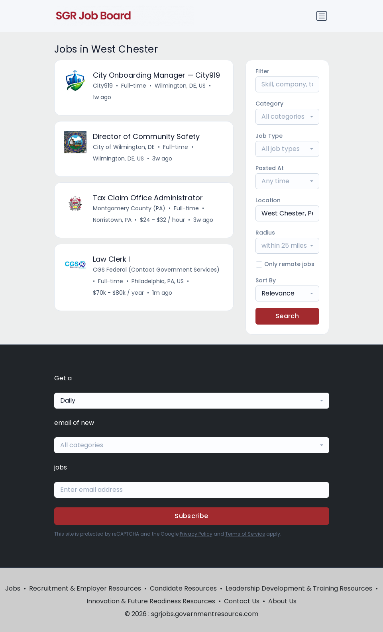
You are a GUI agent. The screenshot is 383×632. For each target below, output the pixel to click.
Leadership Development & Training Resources (299, 588)
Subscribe (191, 515)
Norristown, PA (112, 220)
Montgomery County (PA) (129, 208)
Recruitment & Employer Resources (85, 588)
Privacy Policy (196, 533)
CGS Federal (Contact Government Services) (156, 270)
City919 (103, 86)
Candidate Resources (183, 588)
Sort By (265, 280)
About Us (282, 601)
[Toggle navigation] (321, 15)
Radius (265, 233)
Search (287, 316)
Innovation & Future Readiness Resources (150, 601)
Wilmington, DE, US (180, 86)
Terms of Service (245, 533)
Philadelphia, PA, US (158, 281)
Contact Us (241, 601)
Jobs (12, 588)
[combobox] (287, 117)
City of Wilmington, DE (124, 147)
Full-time (133, 86)
